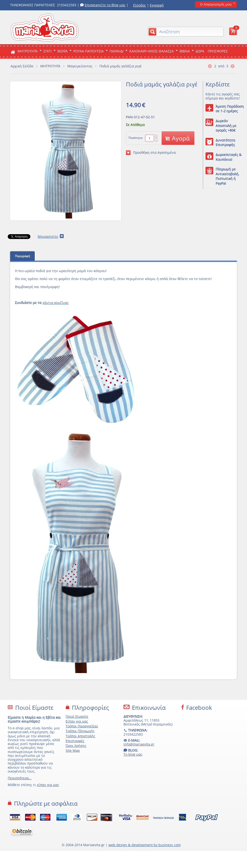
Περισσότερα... (20, 778)
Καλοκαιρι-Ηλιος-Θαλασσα (151, 51)
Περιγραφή (22, 256)
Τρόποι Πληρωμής (80, 731)
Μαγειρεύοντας (79, 66)
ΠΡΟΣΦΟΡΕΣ (218, 51)
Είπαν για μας (77, 721)
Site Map (73, 750)
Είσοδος (139, 5)
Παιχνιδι (117, 51)
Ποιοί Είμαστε (77, 716)
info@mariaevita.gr (139, 744)
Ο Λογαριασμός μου (216, 4)
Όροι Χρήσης (76, 745)
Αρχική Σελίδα (22, 66)
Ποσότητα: (136, 138)
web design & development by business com (145, 845)
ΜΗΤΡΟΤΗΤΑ (28, 51)
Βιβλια (184, 51)
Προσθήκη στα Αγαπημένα (151, 152)
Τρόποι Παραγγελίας (82, 726)
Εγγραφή (157, 5)
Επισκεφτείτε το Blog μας (105, 5)
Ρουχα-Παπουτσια (88, 51)
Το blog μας (133, 754)
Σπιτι (47, 51)
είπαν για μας (48, 784)
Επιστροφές (75, 740)
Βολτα (62, 51)
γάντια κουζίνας (55, 302)
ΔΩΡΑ (200, 51)
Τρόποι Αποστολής (80, 736)
